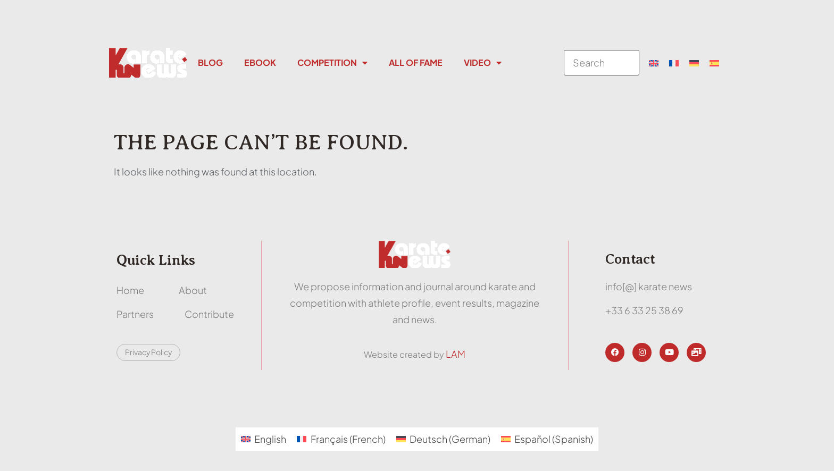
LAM (455, 354)
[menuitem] (654, 63)
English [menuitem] (270, 439)
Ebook (260, 62)
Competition (332, 62)
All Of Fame (416, 62)
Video (483, 62)
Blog (210, 62)
